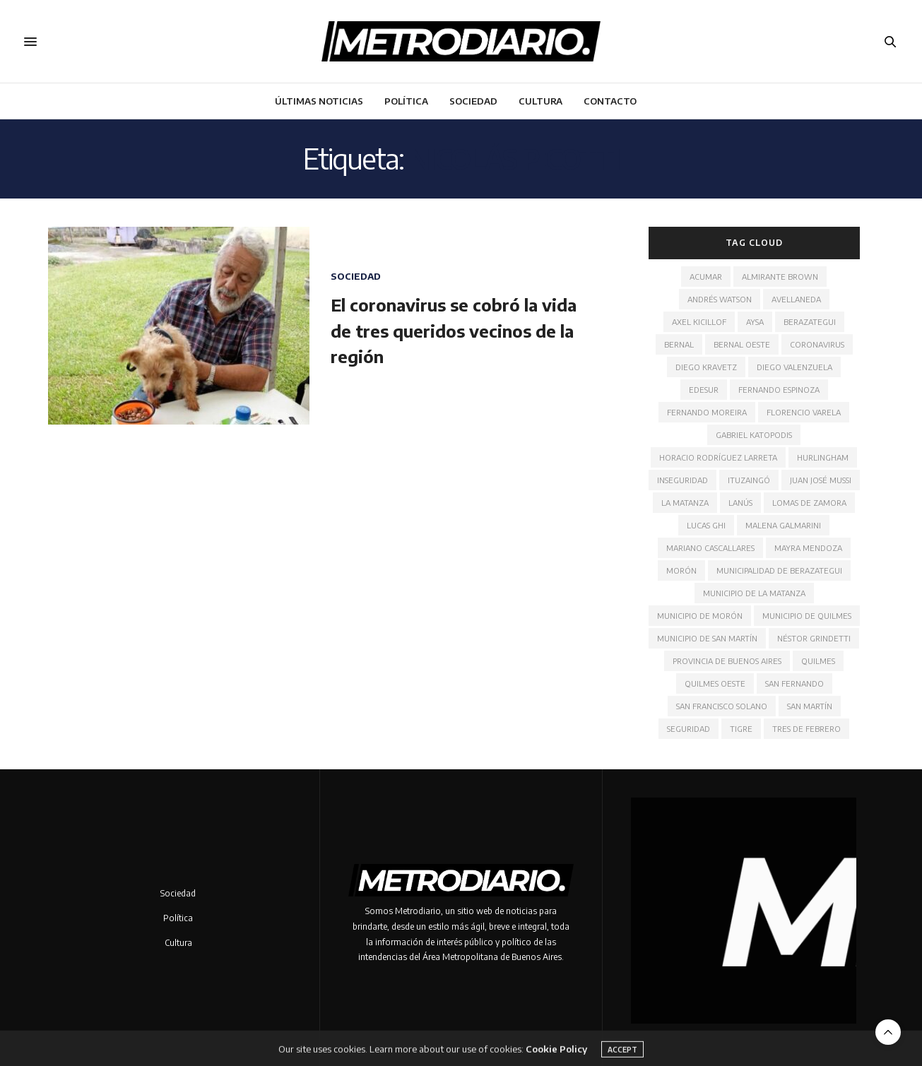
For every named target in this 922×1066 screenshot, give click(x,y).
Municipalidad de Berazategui (779, 570)
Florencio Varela (804, 412)
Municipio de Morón (700, 615)
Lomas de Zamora (809, 502)
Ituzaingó (749, 480)
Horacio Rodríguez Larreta (718, 457)
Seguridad (688, 728)
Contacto (610, 101)
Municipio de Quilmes (806, 615)
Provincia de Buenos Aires (727, 660)
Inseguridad (682, 480)
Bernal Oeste (742, 344)
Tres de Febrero (806, 728)
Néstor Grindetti (814, 638)
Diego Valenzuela (794, 367)
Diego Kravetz (706, 367)
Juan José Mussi (820, 480)
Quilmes (818, 660)
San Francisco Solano (721, 706)
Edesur (704, 389)
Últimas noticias (319, 101)
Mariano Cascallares (710, 547)
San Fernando (794, 683)
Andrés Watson (719, 299)
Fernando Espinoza (779, 389)
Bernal (679, 344)
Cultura (540, 101)
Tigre (741, 728)
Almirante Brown (780, 276)
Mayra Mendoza (808, 547)
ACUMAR (706, 276)
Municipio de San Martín (707, 638)
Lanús (740, 502)
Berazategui (810, 321)
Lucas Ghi (706, 525)
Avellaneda (796, 299)
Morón (681, 570)
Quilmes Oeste (715, 683)
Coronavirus (817, 344)
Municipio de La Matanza (754, 593)
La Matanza (685, 502)
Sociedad (473, 101)
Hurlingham (823, 457)
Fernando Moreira (707, 412)
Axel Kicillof (699, 321)
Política (406, 101)
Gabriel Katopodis (754, 434)
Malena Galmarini (783, 525)
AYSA (755, 321)
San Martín (809, 706)
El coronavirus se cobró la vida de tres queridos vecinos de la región (454, 330)
